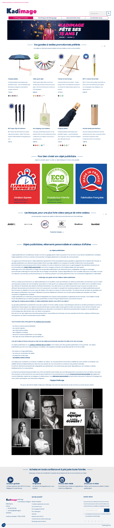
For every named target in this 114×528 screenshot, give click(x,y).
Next (104, 46)
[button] (4, 525)
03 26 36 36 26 (12, 508)
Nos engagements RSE (38, 509)
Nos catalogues (36, 511)
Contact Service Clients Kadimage (41, 519)
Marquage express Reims (39, 521)
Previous (102, 46)
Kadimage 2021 (106, 525)
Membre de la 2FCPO (38, 516)
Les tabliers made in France (21, 357)
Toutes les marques (57, 232)
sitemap (34, 514)
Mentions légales (36, 501)
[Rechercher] (100, 13)
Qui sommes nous (37, 506)
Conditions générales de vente (40, 504)
